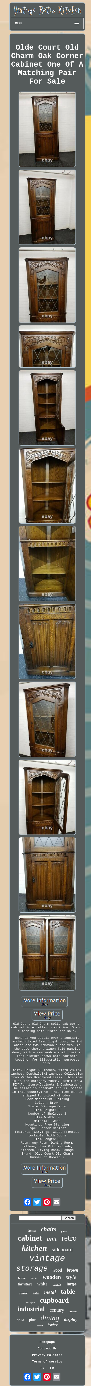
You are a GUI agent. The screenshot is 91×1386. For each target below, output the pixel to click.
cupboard (54, 1300)
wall (36, 1293)
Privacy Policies (47, 1355)
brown (72, 1270)
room (40, 1325)
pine (32, 1320)
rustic (23, 1293)
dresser (32, 1230)
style (71, 1277)
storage (32, 1268)
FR (52, 1368)
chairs (48, 1229)
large (72, 1284)
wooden (52, 1277)
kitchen (34, 1248)
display (70, 1319)
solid (20, 1320)
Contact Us (47, 1348)
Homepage (47, 1342)
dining (50, 1318)
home (22, 1278)
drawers (73, 1311)
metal (50, 1292)
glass (64, 1231)
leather (53, 1325)
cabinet (30, 1238)
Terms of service (47, 1361)
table (68, 1291)
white (42, 1283)
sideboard (62, 1249)
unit (52, 1238)
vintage (47, 1258)
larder (34, 1278)
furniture (25, 1284)
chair (57, 1285)
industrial (31, 1309)
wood (57, 1270)
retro (68, 1238)
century (57, 1310)
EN (42, 1368)
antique (30, 1302)
